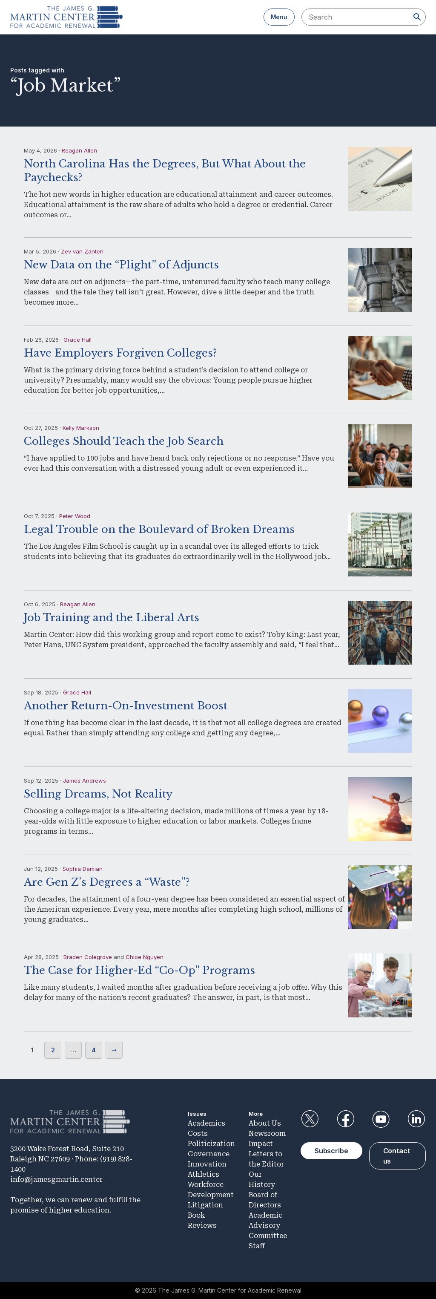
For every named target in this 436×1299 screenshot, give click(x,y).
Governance (208, 1154)
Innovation (207, 1164)
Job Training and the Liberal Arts (111, 617)
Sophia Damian (83, 868)
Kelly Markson (81, 427)
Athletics (203, 1174)
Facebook (345, 1119)
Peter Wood (74, 516)
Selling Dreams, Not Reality (98, 794)
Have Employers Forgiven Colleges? (120, 353)
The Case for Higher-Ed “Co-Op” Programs (139, 970)
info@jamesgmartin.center (56, 1179)
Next (114, 1050)
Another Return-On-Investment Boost (125, 706)
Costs (198, 1133)
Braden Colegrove (87, 956)
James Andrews (84, 780)
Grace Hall (77, 339)
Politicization (211, 1144)
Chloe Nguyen (145, 956)
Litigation (205, 1205)
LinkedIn (416, 1119)
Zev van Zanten (82, 251)
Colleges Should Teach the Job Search (124, 441)
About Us (265, 1123)
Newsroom (267, 1133)
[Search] (417, 17)
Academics (206, 1123)
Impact (261, 1144)
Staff (257, 1246)
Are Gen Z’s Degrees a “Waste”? (106, 882)
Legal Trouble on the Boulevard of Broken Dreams (159, 529)
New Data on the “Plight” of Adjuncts (121, 265)
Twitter (310, 1119)
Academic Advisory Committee (268, 1225)
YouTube (381, 1119)
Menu (279, 16)
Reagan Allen (79, 150)
